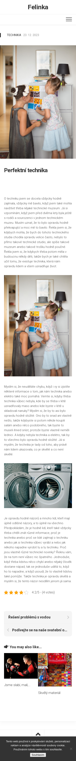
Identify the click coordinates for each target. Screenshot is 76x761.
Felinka (38, 7)
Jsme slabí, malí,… (17, 685)
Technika (14, 35)
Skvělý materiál (49, 693)
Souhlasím (38, 754)
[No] (71, 749)
